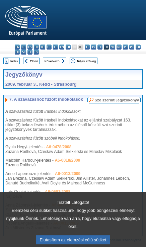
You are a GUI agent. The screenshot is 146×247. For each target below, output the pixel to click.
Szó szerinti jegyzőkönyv (117, 100)
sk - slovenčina (17, 52)
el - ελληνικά (55, 47)
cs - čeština (29, 47)
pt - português (131, 47)
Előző (34, 61)
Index (14, 61)
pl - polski (125, 47)
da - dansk (36, 47)
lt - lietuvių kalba (99, 47)
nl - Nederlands (119, 47)
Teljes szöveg (86, 61)
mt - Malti (112, 47)
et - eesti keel (49, 47)
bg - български (17, 47)
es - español (23, 47)
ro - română (138, 47)
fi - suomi (29, 52)
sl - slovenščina (23, 52)
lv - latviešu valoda (93, 47)
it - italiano (87, 47)
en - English (61, 47)
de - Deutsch (42, 47)
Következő (52, 61)
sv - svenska (36, 52)
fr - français (68, 47)
